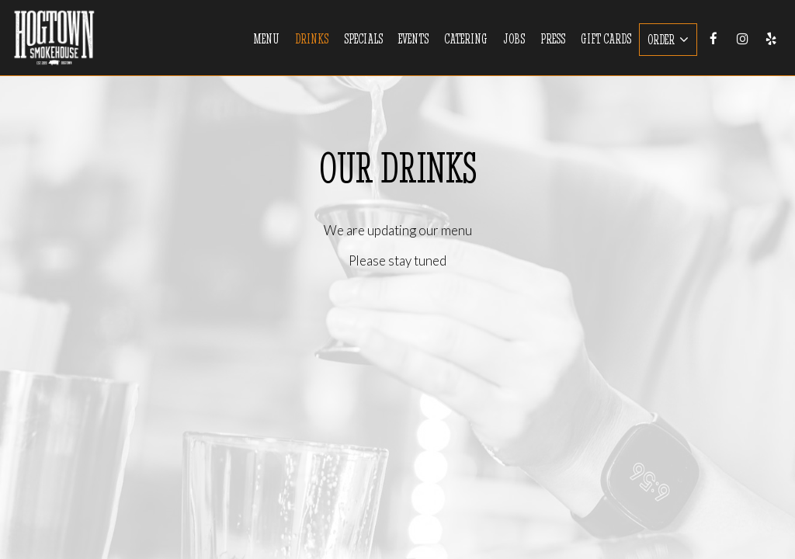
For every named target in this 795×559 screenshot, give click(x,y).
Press (552, 39)
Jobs (514, 39)
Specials (363, 39)
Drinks (311, 39)
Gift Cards (606, 39)
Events (413, 39)
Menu (266, 39)
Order (668, 39)
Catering (466, 39)
